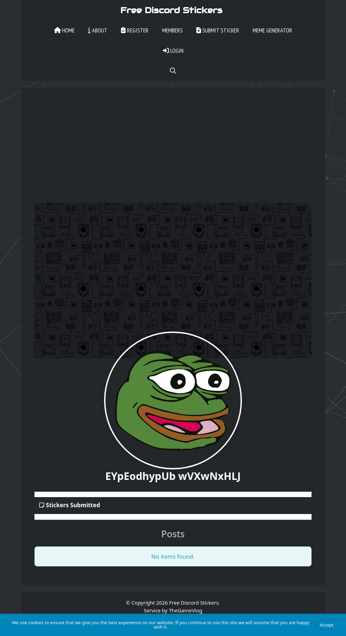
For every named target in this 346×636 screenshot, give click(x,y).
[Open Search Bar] (173, 71)
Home (64, 30)
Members (172, 30)
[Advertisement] (173, 152)
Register (135, 30)
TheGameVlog (185, 610)
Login (173, 50)
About (97, 30)
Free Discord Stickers (171, 10)
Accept (326, 625)
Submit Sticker (217, 30)
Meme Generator (272, 30)
